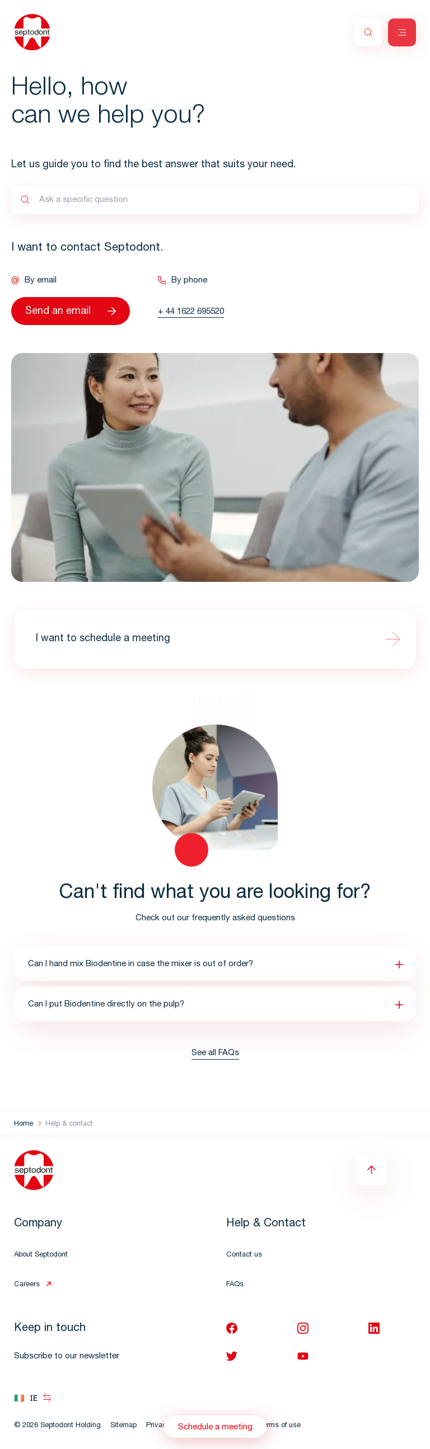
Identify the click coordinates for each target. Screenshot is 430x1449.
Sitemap (123, 1425)
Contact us (244, 1255)
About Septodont (41, 1255)
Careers (27, 1284)
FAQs (235, 1284)
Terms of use (280, 1425)
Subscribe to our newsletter (66, 1356)
